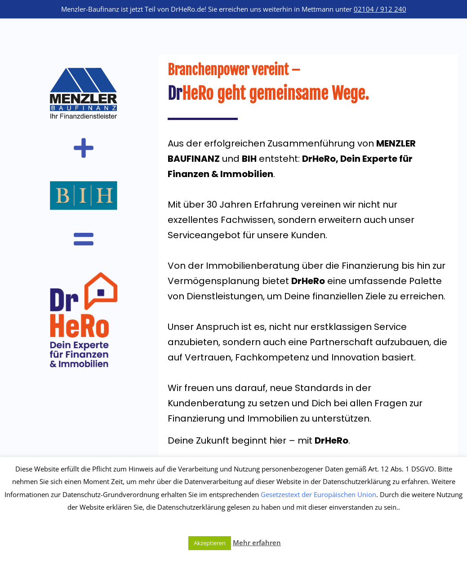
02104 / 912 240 (380, 8)
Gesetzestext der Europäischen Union (318, 494)
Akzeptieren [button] (210, 543)
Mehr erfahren (257, 542)
